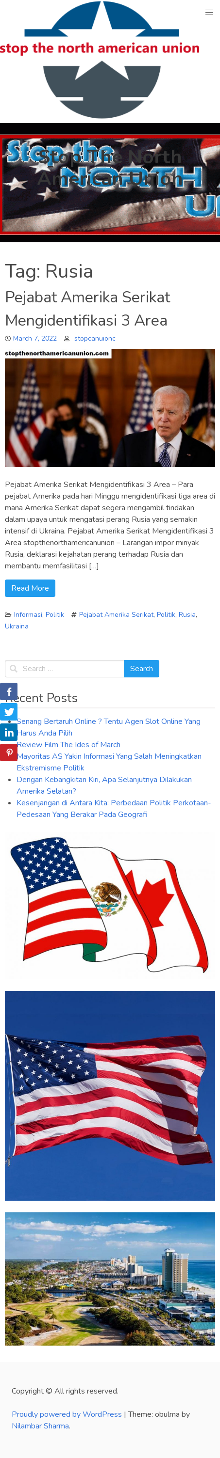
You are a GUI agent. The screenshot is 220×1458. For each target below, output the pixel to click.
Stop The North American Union (110, 168)
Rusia (187, 614)
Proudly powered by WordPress (68, 1414)
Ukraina (17, 626)
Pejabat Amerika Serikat (116, 614)
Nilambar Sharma (40, 1426)
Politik (55, 614)
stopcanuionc (95, 338)
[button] (209, 12)
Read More (30, 588)
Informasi (28, 614)
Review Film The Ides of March (68, 744)
